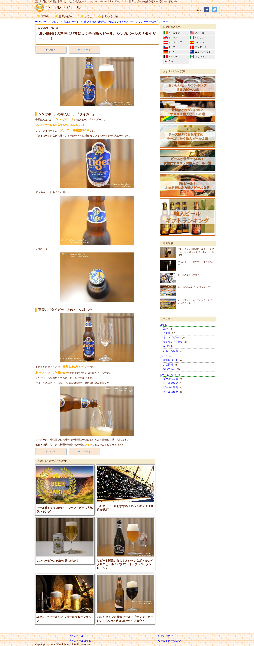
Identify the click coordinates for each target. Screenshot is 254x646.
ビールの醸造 (172, 387)
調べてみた (171, 369)
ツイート (84, 49)
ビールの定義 (172, 378)
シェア (51, 49)
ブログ (55, 22)
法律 (167, 329)
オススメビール (174, 337)
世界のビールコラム (80, 641)
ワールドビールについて (171, 641)
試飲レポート (71, 22)
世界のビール (65, 16)
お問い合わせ (108, 16)
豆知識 (169, 333)
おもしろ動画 (172, 351)
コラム (87, 16)
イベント (170, 346)
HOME (43, 16)
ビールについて (170, 375)
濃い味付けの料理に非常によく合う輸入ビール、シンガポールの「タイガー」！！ (130, 22)
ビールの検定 (172, 392)
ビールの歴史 (172, 383)
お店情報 (170, 365)
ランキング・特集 (175, 342)
